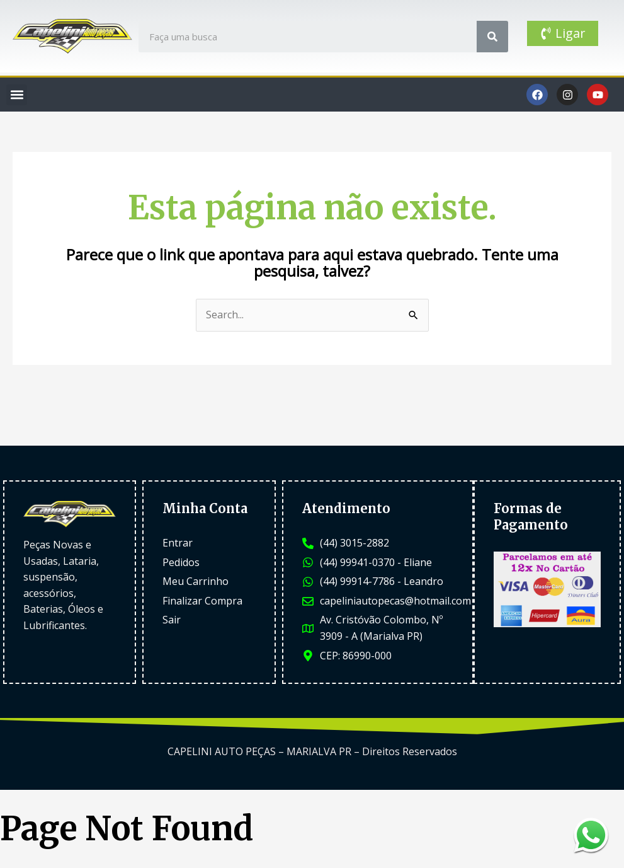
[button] (16, 94)
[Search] (492, 36)
